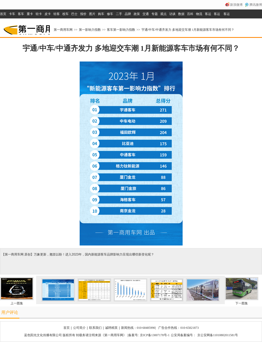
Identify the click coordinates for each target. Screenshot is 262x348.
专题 (154, 14)
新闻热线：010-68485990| (138, 328)
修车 (110, 14)
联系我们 (95, 328)
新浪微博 (236, 5)
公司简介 (79, 328)
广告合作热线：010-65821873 (178, 328)
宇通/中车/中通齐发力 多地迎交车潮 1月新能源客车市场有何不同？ (187, 30)
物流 (199, 14)
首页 (3, 14)
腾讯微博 (255, 5)
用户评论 (9, 312)
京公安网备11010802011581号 (217, 335)
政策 (137, 14)
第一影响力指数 (90, 30)
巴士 (74, 14)
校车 (65, 14)
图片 (92, 14)
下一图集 (241, 303)
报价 (83, 14)
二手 (119, 14)
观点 (163, 14)
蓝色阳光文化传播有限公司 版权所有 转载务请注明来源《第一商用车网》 (75, 335)
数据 (181, 14)
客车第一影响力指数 (121, 30)
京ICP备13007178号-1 (155, 335)
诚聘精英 (111, 328)
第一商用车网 (26, 27)
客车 (21, 14)
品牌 (128, 14)
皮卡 (48, 14)
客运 (208, 14)
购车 (101, 14)
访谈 (172, 14)
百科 (190, 14)
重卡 (30, 14)
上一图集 (16, 303)
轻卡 (39, 14)
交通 (146, 14)
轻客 (56, 14)
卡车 (12, 14)
